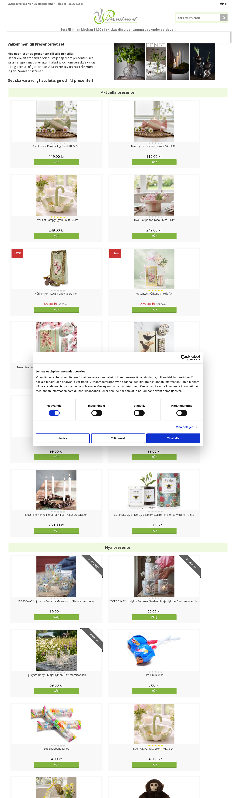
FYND (217, 35)
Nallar (11, 785)
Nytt (18, 35)
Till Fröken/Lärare (59, 35)
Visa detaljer (184, 426)
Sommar (80, 35)
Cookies (12, 757)
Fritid (171, 35)
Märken (203, 35)
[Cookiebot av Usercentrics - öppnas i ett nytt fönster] (183, 357)
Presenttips (124, 35)
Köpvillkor (14, 768)
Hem (143, 35)
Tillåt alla (173, 438)
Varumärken (15, 763)
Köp (35, 162)
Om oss (12, 774)
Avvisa (62, 438)
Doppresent (15, 791)
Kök (157, 35)
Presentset (101, 35)
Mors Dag (35, 35)
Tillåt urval (118, 438)
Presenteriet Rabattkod (22, 780)
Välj (90, 630)
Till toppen (118, 744)
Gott (186, 35)
